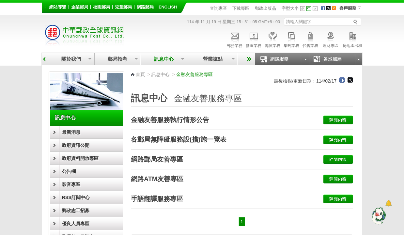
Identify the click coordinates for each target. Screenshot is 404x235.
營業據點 (212, 59)
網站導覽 (57, 7)
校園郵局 (101, 7)
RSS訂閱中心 (76, 197)
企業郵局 (79, 7)
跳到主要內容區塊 (3, 3)
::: (45, 6)
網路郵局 (145, 7)
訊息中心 (164, 59)
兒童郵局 (123, 7)
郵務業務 (234, 39)
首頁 (140, 74)
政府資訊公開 (75, 145)
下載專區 (240, 8)
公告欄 (69, 171)
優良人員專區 (75, 223)
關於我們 (71, 59)
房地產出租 (352, 39)
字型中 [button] (308, 8)
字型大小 (290, 8)
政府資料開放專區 (80, 158)
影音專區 (71, 184)
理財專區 (330, 39)
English (168, 7)
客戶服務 (352, 10)
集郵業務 (291, 39)
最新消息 (71, 132)
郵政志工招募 (75, 210)
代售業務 (310, 39)
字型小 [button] (302, 8)
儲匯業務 (253, 39)
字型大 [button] (315, 8)
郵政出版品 (265, 8)
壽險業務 (272, 39)
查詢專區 (218, 8)
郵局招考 (117, 59)
